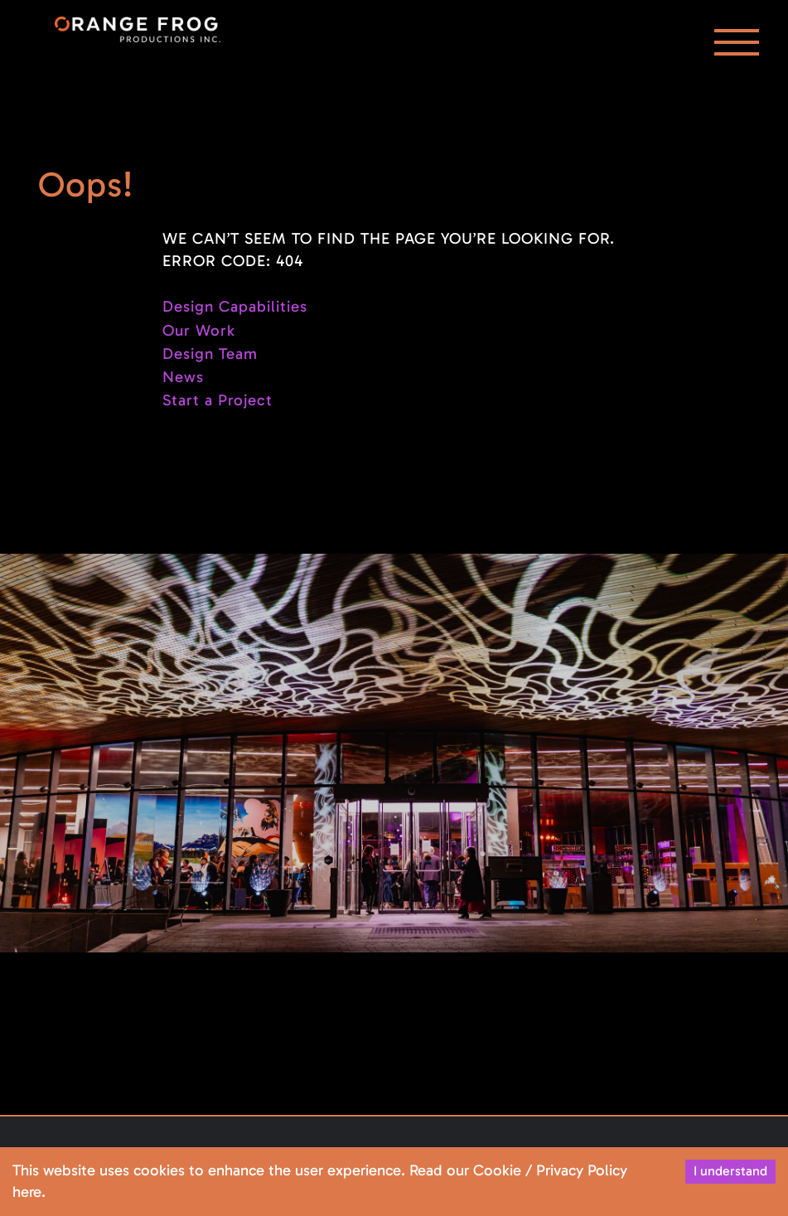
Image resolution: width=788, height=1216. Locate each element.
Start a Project (217, 399)
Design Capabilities (234, 306)
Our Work (198, 330)
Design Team (210, 353)
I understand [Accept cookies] (730, 1171)
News (183, 376)
